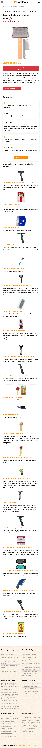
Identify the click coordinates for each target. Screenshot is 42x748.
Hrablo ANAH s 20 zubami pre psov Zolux (16, 245)
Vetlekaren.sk (4, 697)
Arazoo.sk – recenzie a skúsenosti (9, 718)
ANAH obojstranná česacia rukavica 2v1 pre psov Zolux (20, 571)
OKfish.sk (16, 686)
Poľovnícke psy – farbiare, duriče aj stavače (9, 666)
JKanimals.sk (8, 684)
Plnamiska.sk (13, 703)
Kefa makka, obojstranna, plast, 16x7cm (15, 285)
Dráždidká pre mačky (27, 731)
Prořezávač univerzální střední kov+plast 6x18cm (18, 356)
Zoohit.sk (3, 683)
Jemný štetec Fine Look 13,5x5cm (13, 397)
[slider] (8, 21)
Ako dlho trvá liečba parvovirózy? (30, 691)
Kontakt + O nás (21, 745)
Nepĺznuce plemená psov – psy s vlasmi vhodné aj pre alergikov (9, 670)
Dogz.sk (8, 694)
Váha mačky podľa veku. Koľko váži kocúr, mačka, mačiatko (10, 658)
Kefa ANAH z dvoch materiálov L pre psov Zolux (18, 611)
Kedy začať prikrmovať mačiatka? (30, 686)
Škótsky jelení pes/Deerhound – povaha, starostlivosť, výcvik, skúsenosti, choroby (30, 673)
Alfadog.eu (14, 684)
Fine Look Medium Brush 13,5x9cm (14, 633)
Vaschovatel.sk (10, 683)
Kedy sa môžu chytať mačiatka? (30, 683)
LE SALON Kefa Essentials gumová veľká (16, 330)
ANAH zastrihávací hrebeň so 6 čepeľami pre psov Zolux (21, 376)
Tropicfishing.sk (10, 686)
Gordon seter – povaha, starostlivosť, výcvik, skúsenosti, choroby (31, 668)
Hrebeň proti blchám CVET (11, 227)
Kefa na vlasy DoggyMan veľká (12, 311)
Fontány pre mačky (31, 725)
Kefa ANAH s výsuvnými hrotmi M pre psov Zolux (18, 182)
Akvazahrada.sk (5, 691)
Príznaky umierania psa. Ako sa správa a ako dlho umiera (9, 653)
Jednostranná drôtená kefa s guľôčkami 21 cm (17, 457)
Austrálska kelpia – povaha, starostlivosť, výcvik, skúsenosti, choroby (30, 659)
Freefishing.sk (4, 692)
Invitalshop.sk (4, 688)
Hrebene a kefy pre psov (28, 716)
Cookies (28, 745)
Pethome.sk (4, 705)
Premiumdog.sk (15, 702)
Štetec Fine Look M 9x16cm (11, 204)
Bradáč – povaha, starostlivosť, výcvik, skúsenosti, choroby (29, 653)
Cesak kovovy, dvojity (10, 502)
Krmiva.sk (16, 706)
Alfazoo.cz (15, 697)
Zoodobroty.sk (4, 700)
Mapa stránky (34, 745)
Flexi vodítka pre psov (32, 730)
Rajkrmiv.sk (16, 695)
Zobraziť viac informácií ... (12, 88)
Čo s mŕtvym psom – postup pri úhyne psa (8, 662)
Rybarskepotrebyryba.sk (7, 699)
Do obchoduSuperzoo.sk (21, 68)
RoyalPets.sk (10, 695)
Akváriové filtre (31, 719)
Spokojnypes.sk (5, 706)
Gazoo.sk (10, 708)
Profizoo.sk (8, 702)
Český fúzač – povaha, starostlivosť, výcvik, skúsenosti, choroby (31, 664)
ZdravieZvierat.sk (5, 703)
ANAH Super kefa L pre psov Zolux (14, 528)
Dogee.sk (3, 695)
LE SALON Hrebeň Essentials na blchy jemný (17, 547)
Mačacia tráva (25, 726)
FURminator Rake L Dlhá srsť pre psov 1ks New (18, 590)
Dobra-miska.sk (14, 694)
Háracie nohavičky (30, 722)
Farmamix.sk (13, 691)
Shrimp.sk (11, 692)
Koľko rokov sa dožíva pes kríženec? (31, 693)
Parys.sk (3, 686)
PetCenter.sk (11, 705)
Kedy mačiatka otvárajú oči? (29, 688)
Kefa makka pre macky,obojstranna (14, 433)
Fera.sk (10, 697)
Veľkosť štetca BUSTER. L (11, 414)
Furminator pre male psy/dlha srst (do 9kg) (16, 478)
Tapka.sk (3, 694)
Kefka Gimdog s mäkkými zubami (13, 268)
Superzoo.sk (4, 708)
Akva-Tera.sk (12, 700)
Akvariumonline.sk (12, 688)
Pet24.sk (12, 706)
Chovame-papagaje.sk (6, 689)
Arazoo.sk (16, 692)
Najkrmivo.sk (16, 708)
